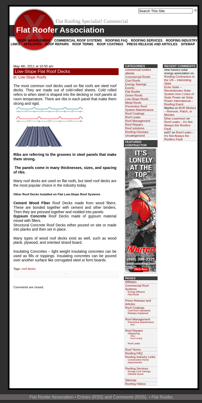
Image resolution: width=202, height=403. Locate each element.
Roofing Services (147, 40)
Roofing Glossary (137, 131)
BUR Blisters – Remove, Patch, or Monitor (180, 111)
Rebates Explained (138, 313)
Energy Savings (136, 84)
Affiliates (33, 44)
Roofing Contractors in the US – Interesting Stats (179, 80)
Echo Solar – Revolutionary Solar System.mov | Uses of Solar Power (179, 92)
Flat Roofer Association (60, 30)
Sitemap (188, 44)
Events (129, 87)
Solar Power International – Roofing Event (178, 101)
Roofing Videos (135, 383)
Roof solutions (134, 128)
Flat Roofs (133, 294)
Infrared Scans (136, 374)
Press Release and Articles (152, 44)
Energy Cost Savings (139, 371)
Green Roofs (134, 95)
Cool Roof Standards (139, 310)
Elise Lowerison (174, 118)
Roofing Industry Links (140, 357)
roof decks (29, 268)
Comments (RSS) (129, 397)
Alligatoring (134, 333)
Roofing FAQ (116, 40)
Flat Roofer (132, 91)
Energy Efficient (136, 292)
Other (132, 336)
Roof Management (34, 40)
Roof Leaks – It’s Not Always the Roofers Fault (178, 125)
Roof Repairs (57, 44)
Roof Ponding (136, 338)
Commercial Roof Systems (78, 40)
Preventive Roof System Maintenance (139, 108)
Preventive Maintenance (141, 322)
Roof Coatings (110, 44)
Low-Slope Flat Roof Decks (42, 71)
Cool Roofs (132, 80)
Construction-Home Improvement (138, 361)
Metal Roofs (133, 102)
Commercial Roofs (137, 76)
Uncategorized (135, 135)
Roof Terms (82, 44)
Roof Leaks (133, 117)
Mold (132, 325)
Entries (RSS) (90, 397)
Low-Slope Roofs (32, 77)
